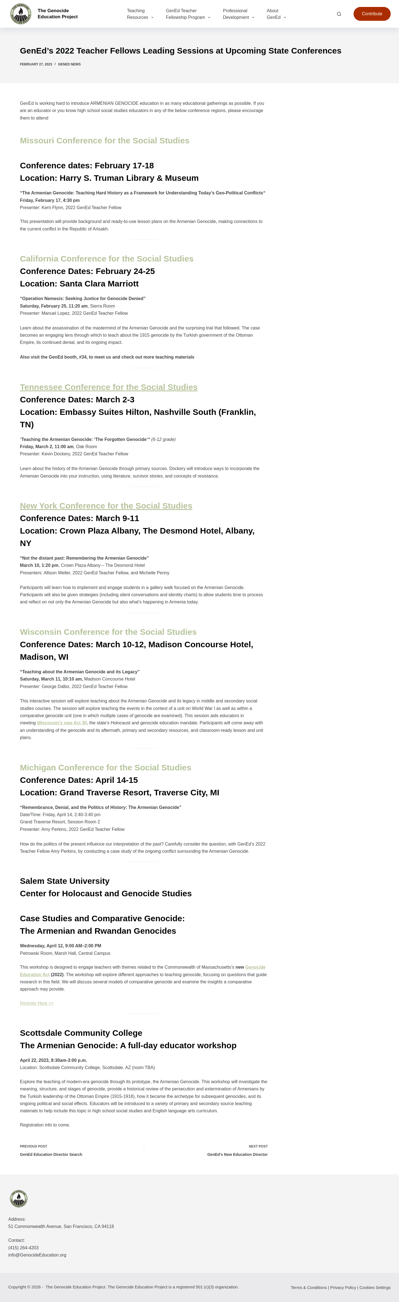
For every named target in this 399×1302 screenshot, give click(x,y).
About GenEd (277, 14)
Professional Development (239, 14)
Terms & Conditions (309, 1287)
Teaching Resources (141, 14)
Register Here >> (37, 1003)
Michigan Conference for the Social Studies (105, 767)
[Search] (339, 14)
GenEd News (69, 64)
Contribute (372, 13)
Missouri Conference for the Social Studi (100, 140)
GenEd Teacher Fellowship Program (189, 14)
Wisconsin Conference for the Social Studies (108, 631)
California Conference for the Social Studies (107, 258)
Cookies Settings (375, 1287)
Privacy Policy (343, 1287)
